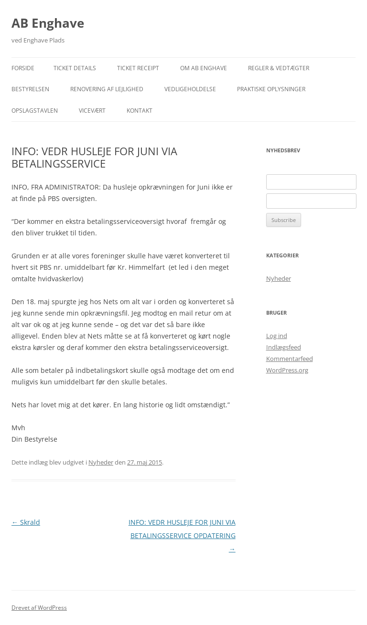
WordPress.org (287, 370)
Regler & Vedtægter (278, 68)
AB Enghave (47, 23)
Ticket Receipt (138, 68)
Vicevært (92, 110)
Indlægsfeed (283, 347)
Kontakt (139, 110)
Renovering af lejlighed (106, 89)
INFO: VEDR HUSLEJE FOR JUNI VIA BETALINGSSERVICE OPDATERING (182, 535)
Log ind (276, 335)
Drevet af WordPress (39, 608)
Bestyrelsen (30, 89)
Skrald (25, 522)
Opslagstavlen (34, 110)
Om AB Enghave (203, 68)
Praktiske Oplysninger (271, 89)
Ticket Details (75, 68)
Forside (22, 68)
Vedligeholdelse (190, 89)
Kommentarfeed (289, 358)
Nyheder (100, 462)
